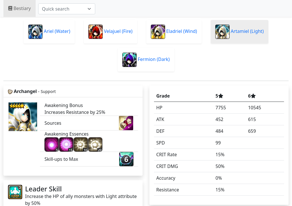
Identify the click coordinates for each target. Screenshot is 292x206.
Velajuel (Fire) (110, 32)
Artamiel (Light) (239, 32)
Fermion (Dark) (146, 60)
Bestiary (19, 8)
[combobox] (66, 8)
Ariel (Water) (49, 32)
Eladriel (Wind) (174, 32)
